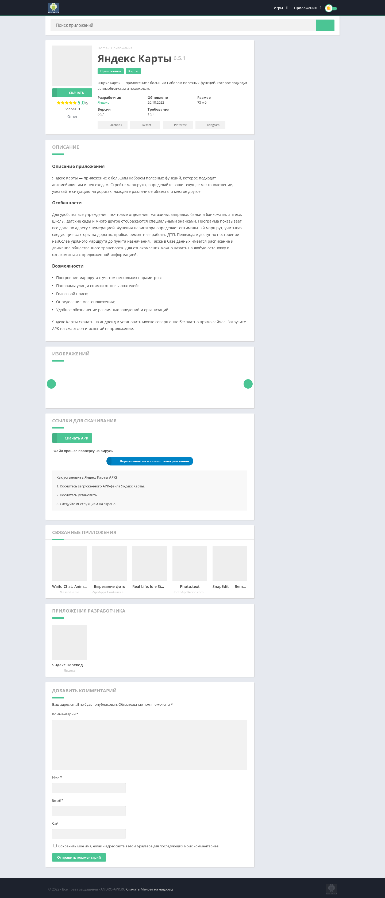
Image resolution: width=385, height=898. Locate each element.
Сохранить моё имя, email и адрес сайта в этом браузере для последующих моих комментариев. (138, 847)
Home (102, 49)
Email (57, 801)
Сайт (56, 824)
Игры (278, 8)
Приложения (305, 8)
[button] (323, 26)
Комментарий (65, 715)
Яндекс (103, 103)
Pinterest (176, 126)
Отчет (72, 117)
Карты (133, 72)
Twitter (142, 126)
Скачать (68, 93)
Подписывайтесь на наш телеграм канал (147, 462)
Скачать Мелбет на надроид (149, 888)
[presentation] (51, 385)
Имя (57, 778)
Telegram (209, 126)
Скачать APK (70, 439)
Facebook (111, 126)
